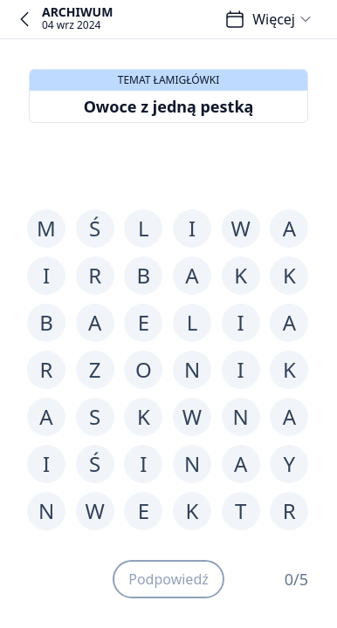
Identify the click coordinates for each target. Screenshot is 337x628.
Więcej (282, 19)
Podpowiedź (168, 579)
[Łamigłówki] (234, 19)
